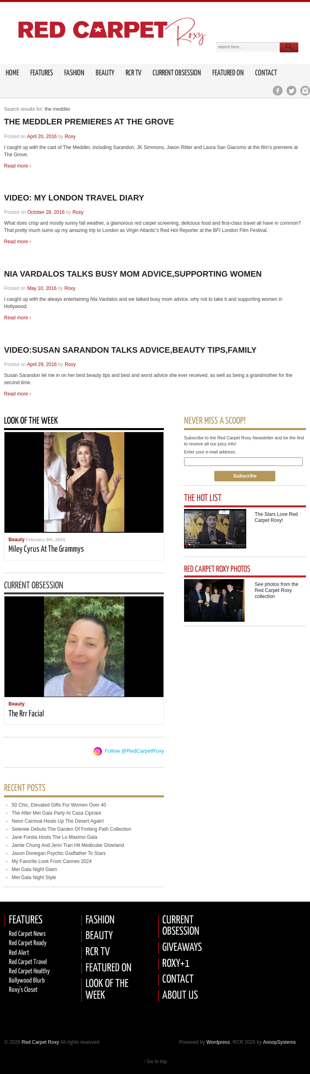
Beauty (105, 73)
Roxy (70, 136)
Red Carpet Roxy (39, 1042)
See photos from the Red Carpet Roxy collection (276, 590)
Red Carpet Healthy (29, 971)
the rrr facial (26, 714)
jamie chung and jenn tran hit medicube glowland (68, 845)
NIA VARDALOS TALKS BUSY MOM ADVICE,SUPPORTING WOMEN (133, 273)
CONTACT (178, 979)
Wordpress (218, 1042)
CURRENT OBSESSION (180, 926)
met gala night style (34, 877)
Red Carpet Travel (28, 962)
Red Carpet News (27, 934)
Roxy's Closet (23, 990)
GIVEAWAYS (182, 947)
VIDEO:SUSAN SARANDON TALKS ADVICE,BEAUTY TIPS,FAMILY (130, 350)
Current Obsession (177, 73)
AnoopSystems (279, 1042)
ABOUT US (180, 995)
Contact (266, 73)
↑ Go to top (155, 1061)
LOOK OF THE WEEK (107, 990)
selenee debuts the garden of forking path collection (71, 829)
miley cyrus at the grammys (46, 549)
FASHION (100, 920)
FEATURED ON (109, 968)
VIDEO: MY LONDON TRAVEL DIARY (74, 197)
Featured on (228, 73)
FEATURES (41, 73)
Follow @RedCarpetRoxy (134, 751)
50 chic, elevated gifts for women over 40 (59, 805)
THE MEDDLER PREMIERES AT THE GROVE (89, 121)
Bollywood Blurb (27, 980)
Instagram (305, 90)
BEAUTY (99, 936)
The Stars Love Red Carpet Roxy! (276, 517)
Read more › (17, 166)
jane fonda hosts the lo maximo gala (54, 837)
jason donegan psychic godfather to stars (59, 853)
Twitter (291, 90)
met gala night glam (34, 869)
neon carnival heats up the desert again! (58, 821)
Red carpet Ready (27, 943)
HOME (12, 73)
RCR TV (133, 73)
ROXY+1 (176, 963)
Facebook (277, 90)
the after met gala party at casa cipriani (56, 813)
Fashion (74, 73)
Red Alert (19, 953)
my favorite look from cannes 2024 (52, 861)
